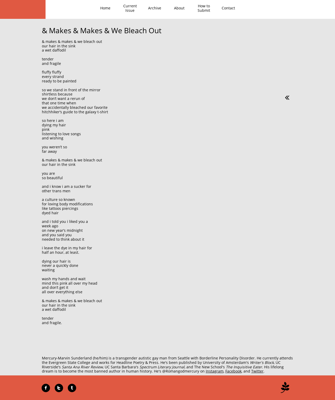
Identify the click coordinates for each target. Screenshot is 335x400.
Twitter (257, 371)
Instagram (215, 371)
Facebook (233, 371)
